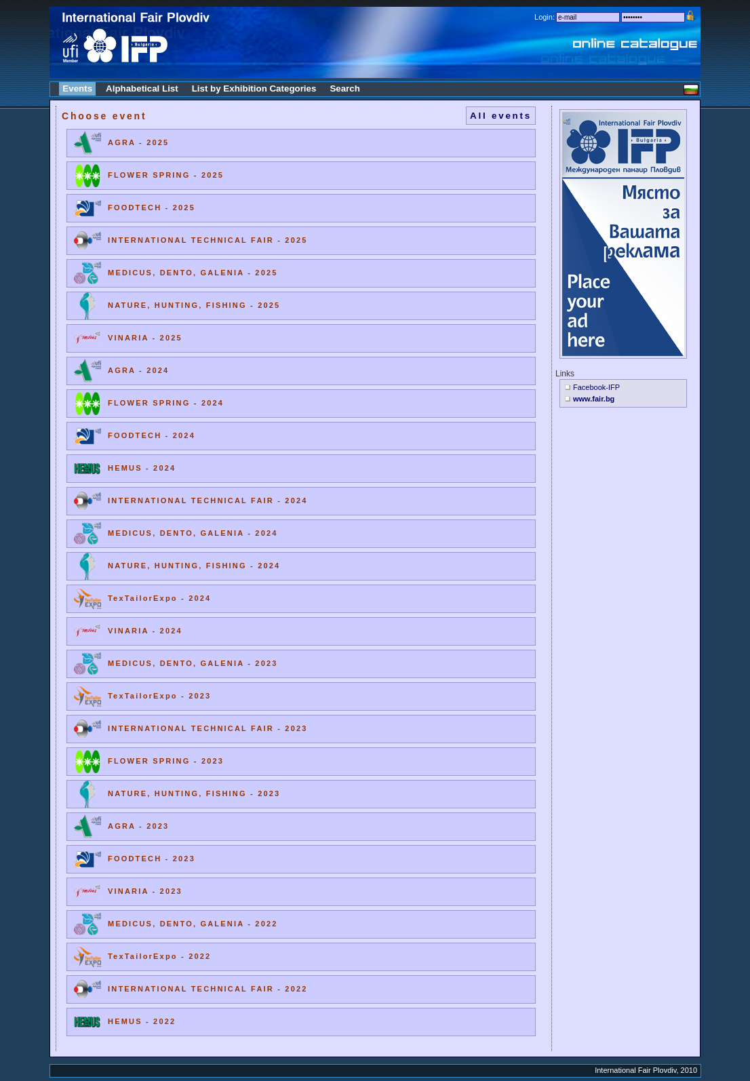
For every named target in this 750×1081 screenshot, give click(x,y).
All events (501, 116)
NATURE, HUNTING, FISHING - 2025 (194, 305)
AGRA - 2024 (138, 370)
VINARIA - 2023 (145, 891)
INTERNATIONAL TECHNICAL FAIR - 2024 (208, 500)
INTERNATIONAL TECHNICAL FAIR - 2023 (208, 728)
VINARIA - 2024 (145, 631)
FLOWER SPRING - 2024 (166, 403)
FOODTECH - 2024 (151, 435)
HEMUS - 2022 (142, 1021)
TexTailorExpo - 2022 (159, 956)
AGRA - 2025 (138, 142)
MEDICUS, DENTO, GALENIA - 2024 (193, 533)
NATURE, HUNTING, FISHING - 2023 (194, 793)
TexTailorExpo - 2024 (159, 598)
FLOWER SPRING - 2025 (166, 175)
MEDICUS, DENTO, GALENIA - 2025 (193, 273)
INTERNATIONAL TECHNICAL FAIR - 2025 (208, 240)
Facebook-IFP (596, 387)
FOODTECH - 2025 (151, 207)
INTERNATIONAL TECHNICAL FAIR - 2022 (208, 989)
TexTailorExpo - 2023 (159, 696)
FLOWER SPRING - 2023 (166, 761)
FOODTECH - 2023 (151, 858)
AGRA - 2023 (138, 826)
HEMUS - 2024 (142, 468)
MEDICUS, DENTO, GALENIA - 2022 (193, 924)
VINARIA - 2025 (145, 338)
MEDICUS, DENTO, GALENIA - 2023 (193, 663)
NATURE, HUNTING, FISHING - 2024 (194, 566)
